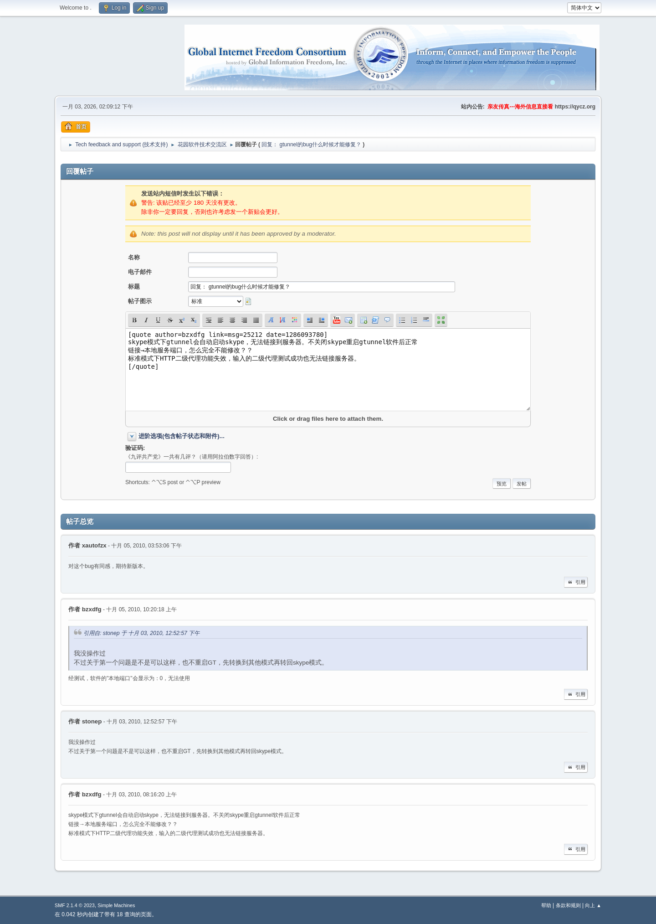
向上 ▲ (593, 905)
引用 (575, 582)
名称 (134, 257)
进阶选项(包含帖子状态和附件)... (181, 436)
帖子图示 (140, 301)
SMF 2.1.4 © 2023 (75, 905)
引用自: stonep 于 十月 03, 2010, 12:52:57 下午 (141, 633)
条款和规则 (568, 905)
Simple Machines (116, 905)
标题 (134, 286)
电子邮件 (140, 271)
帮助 (546, 905)
